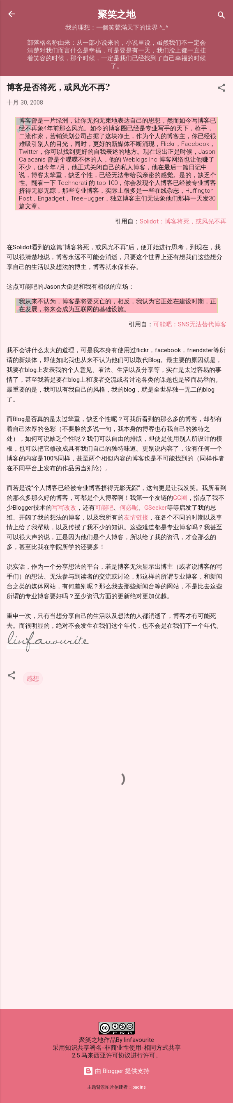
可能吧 (104, 507)
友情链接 (136, 517)
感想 (33, 678)
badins (139, 1087)
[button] (221, 89)
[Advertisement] (116, 938)
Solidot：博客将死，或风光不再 (183, 221)
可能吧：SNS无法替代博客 (189, 324)
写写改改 (64, 507)
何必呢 (129, 507)
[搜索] (221, 16)
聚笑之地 (117, 13)
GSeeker (155, 507)
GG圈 (180, 497)
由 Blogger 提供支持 (116, 1071)
